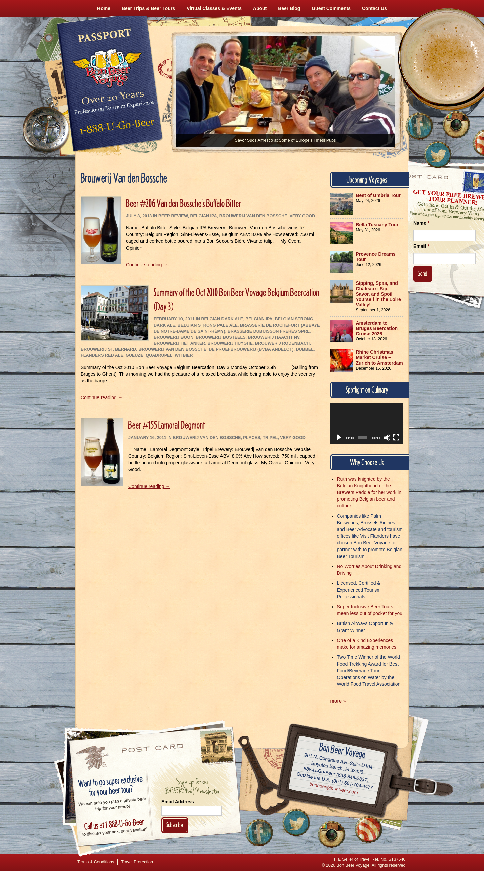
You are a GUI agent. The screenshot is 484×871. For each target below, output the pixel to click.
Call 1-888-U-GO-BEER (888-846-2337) (336, 773)
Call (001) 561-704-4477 (334, 781)
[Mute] (387, 437)
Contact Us (374, 8)
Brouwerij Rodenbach (282, 343)
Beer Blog (289, 8)
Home (103, 8)
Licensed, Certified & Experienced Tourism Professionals (359, 589)
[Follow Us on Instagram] (456, 124)
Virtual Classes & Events (214, 8)
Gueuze (134, 355)
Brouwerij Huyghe (229, 343)
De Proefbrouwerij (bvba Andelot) (251, 349)
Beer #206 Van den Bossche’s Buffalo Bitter (183, 203)
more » (338, 701)
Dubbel (304, 349)
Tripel (270, 437)
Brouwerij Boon (173, 337)
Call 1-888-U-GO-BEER (116, 128)
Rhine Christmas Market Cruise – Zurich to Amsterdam (379, 357)
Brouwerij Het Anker (179, 343)
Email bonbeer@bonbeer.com (333, 789)
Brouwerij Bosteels (220, 337)
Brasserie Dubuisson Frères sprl (269, 331)
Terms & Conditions (95, 862)
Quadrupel (159, 355)
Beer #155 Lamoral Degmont (166, 425)
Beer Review (173, 216)
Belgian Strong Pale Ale (208, 325)
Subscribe (174, 825)
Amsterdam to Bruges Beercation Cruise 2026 (377, 328)
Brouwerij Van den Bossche (253, 216)
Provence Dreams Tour (376, 256)
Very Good (302, 216)
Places (251, 437)
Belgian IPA (203, 216)
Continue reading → (147, 264)
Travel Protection (137, 862)
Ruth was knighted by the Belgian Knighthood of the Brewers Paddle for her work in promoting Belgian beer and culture (369, 492)
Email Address (177, 801)
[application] (367, 423)
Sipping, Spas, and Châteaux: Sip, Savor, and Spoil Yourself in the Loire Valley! (378, 293)
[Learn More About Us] (368, 829)
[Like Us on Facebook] (419, 126)
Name (421, 223)
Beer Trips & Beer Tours (148, 8)
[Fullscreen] (396, 437)
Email (421, 246)
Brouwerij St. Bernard (108, 349)
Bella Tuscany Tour (377, 224)
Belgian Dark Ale (222, 319)
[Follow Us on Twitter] (438, 155)
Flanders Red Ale (102, 355)
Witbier (184, 355)
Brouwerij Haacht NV (273, 337)
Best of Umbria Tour (378, 195)
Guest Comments (331, 8)
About (260, 8)
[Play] (339, 437)
